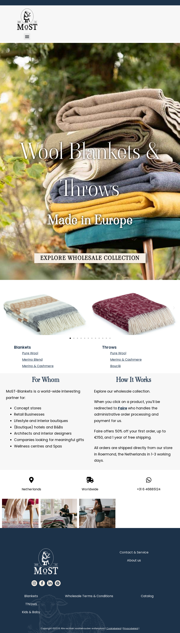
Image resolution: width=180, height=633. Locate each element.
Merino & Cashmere (38, 366)
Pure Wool (30, 353)
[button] (27, 36)
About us (134, 561)
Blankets (22, 348)
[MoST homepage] (27, 19)
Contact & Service (134, 553)
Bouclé (115, 366)
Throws (109, 348)
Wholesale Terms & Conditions (89, 596)
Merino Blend (32, 360)
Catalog (147, 596)
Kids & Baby (31, 612)
